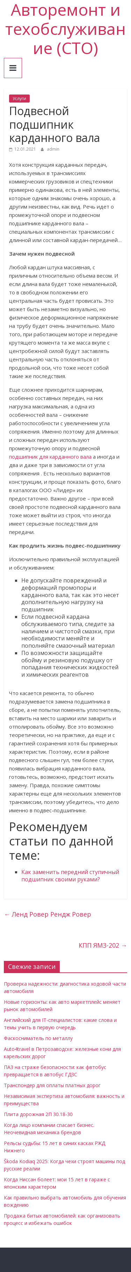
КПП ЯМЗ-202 (103, 945)
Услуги (19, 98)
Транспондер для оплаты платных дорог (52, 1085)
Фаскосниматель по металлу (38, 1038)
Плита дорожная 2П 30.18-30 (38, 1114)
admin (53, 149)
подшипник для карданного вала (50, 456)
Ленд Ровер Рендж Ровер (47, 914)
